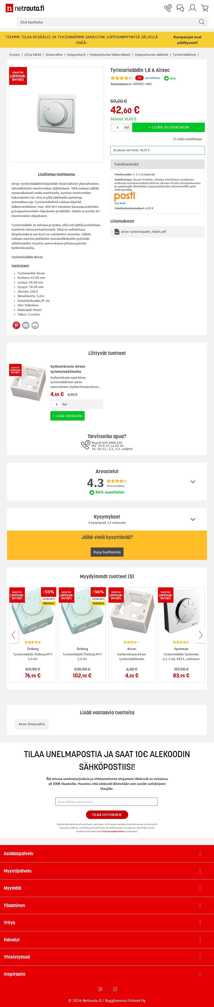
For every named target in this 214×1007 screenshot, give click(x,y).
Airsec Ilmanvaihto (32, 724)
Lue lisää (120, 203)
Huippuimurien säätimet (152, 55)
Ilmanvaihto (54, 55)
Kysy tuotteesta (107, 552)
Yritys (9, 923)
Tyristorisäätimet (185, 55)
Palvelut (12, 940)
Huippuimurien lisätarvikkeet (110, 55)
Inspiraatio (14, 974)
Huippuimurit (76, 55)
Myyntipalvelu (17, 871)
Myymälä (12, 888)
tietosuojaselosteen (114, 831)
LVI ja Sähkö (33, 55)
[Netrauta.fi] (25, 8)
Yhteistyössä (17, 957)
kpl (65, 404)
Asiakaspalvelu (18, 853)
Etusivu (15, 55)
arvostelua (147, 78)
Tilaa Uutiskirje (107, 815)
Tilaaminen (14, 905)
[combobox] (112, 22)
